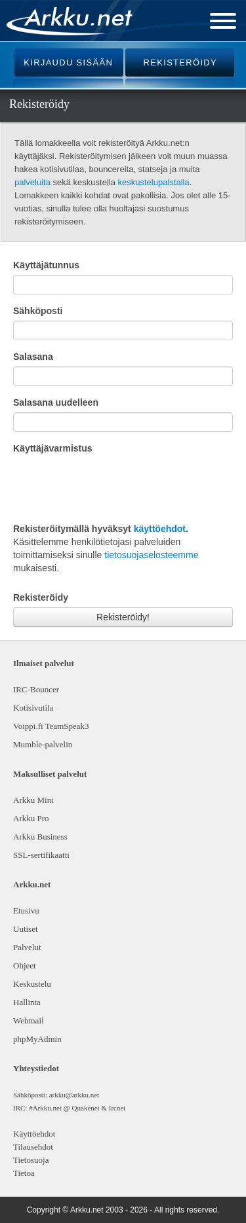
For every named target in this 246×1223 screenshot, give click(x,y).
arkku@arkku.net (74, 1095)
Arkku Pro (31, 818)
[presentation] (113, 486)
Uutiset (25, 929)
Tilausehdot (33, 1147)
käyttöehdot (160, 528)
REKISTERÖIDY (180, 62)
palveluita (32, 182)
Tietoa (24, 1173)
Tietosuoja (31, 1160)
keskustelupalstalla (154, 182)
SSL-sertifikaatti (41, 855)
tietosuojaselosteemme (151, 555)
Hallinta (27, 1002)
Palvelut (27, 947)
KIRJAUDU (68, 62)
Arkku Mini (33, 800)
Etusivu (26, 910)
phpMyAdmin (36, 1039)
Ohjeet (24, 965)
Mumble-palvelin (42, 744)
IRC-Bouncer (36, 689)
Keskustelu (32, 984)
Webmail (28, 1020)
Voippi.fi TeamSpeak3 (51, 726)
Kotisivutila (33, 708)
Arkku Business (40, 837)
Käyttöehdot (34, 1134)
